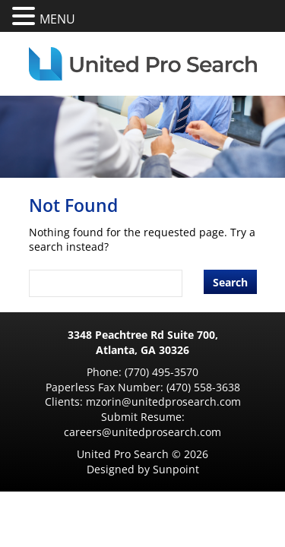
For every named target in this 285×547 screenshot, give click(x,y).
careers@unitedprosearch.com (142, 432)
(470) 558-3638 (203, 387)
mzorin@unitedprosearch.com (163, 401)
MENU (57, 19)
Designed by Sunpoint (143, 469)
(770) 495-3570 (161, 372)
